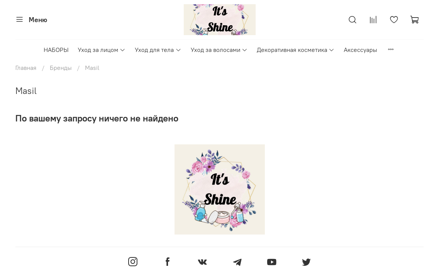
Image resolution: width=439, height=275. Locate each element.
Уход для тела (158, 49)
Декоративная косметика (296, 49)
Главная (25, 67)
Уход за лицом (102, 49)
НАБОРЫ (56, 49)
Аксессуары (360, 49)
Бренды (61, 67)
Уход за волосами (219, 49)
